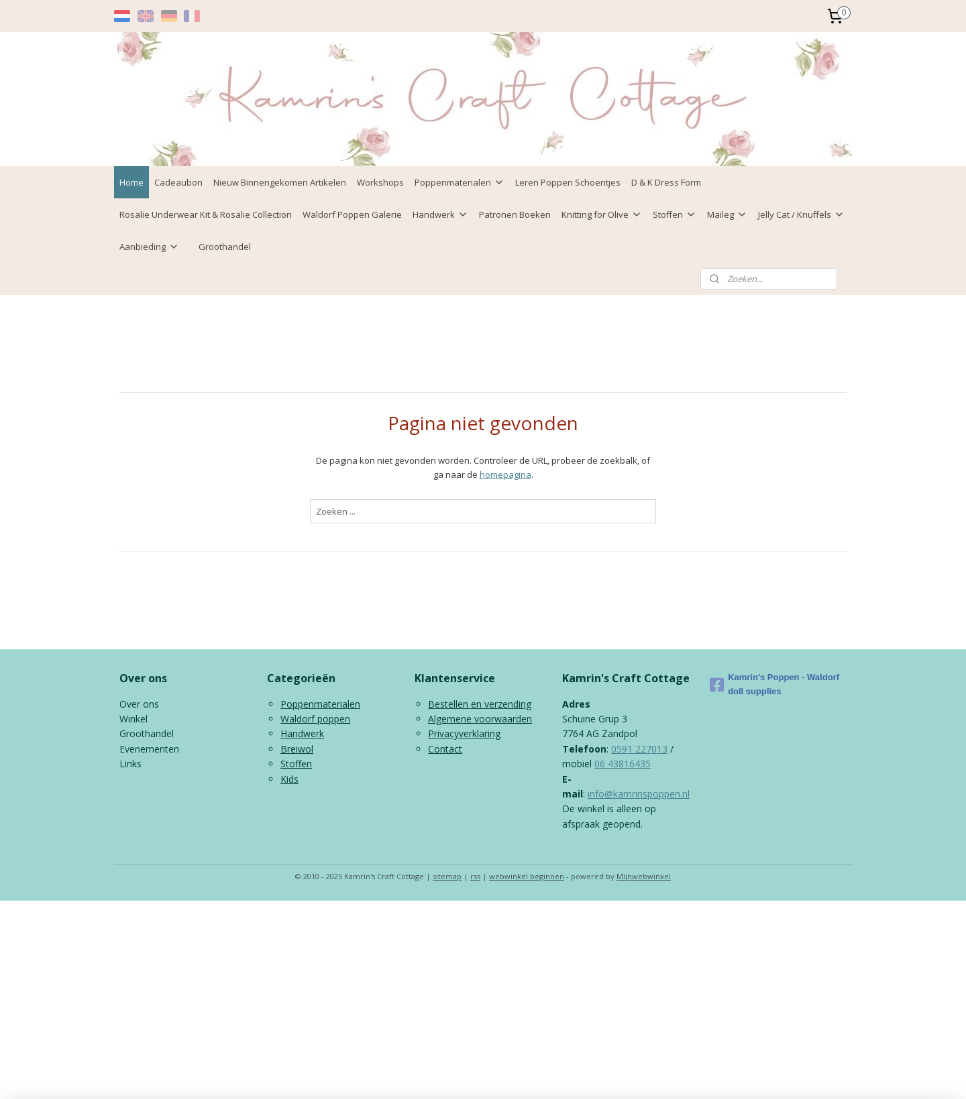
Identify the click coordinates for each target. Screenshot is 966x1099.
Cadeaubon (178, 182)
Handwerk (440, 214)
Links (130, 763)
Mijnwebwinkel (643, 876)
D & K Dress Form (666, 182)
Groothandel (225, 247)
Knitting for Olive (601, 214)
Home (131, 182)
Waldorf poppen (315, 718)
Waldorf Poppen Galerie (352, 214)
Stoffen (674, 214)
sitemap (447, 876)
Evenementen (149, 748)
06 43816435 (622, 763)
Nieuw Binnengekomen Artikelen (279, 182)
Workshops (380, 182)
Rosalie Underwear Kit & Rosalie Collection (205, 214)
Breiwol (296, 748)
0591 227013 (639, 748)
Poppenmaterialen (459, 182)
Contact (445, 748)
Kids (289, 779)
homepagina (505, 474)
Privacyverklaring (464, 733)
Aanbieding (149, 247)
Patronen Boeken (515, 214)
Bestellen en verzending (479, 704)
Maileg (727, 214)
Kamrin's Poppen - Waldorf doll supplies (774, 684)
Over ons (139, 704)
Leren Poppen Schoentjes (568, 182)
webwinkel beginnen (526, 876)
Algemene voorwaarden (480, 718)
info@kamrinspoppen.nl (639, 793)
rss (475, 876)
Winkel (133, 718)
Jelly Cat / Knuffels (801, 214)
